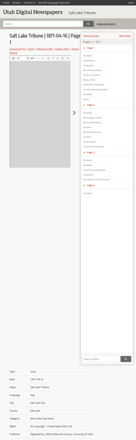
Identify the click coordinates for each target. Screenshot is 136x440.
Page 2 (90, 104)
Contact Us (29, 2)
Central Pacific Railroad (93, 146)
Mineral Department (92, 132)
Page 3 (90, 152)
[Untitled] (87, 55)
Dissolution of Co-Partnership (96, 179)
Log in (131, 2)
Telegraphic (88, 65)
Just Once (87, 136)
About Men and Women (93, 84)
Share (31, 48)
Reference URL (45, 48)
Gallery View (62, 48)
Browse (16, 2)
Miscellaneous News (92, 70)
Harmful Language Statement (54, 2)
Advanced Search (106, 23)
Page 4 (90, 185)
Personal (87, 127)
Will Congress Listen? (92, 117)
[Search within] (100, 359)
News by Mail (89, 79)
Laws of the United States (94, 170)
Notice (86, 99)
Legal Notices (89, 60)
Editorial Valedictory (92, 122)
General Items (89, 141)
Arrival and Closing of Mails (95, 89)
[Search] (43, 24)
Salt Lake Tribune (82, 13)
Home (6, 2)
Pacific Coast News (91, 75)
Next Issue (125, 35)
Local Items (88, 174)
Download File (17, 48)
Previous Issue (91, 35)
